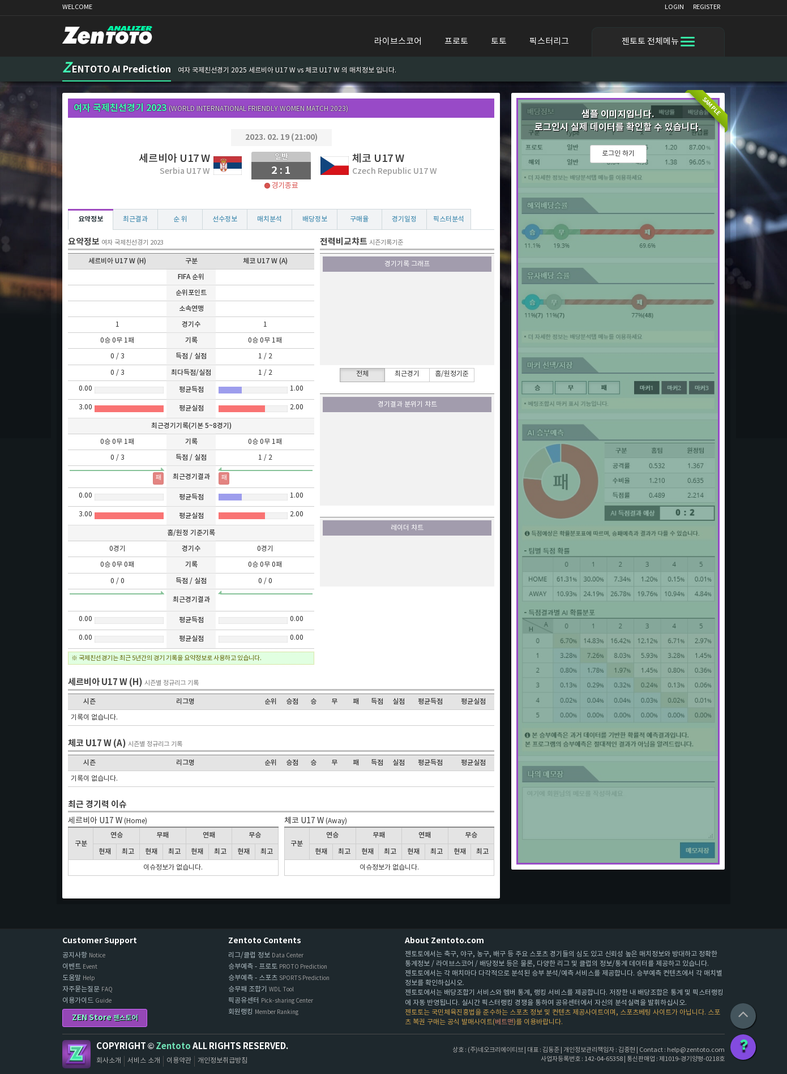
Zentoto (76, 1054)
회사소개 (108, 1060)
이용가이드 (87, 1000)
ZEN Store (105, 1017)
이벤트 (79, 966)
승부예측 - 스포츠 (279, 978)
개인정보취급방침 (222, 1060)
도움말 (78, 978)
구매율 (359, 219)
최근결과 (135, 219)
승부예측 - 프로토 (277, 966)
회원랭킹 (263, 1012)
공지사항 (83, 955)
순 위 (180, 219)
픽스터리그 (549, 41)
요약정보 (90, 219)
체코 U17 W (378, 159)
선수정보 (224, 219)
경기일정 (404, 219)
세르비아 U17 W (174, 159)
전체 (362, 374)
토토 (499, 41)
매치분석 (269, 219)
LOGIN (674, 7)
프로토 (456, 41)
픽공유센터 (270, 1000)
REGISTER (706, 7)
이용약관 (178, 1060)
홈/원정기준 (452, 374)
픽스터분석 (448, 219)
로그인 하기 (618, 153)
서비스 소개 (143, 1060)
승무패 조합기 (261, 989)
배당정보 (314, 219)
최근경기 (407, 374)
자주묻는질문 (87, 989)
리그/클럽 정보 (265, 955)
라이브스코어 (398, 41)
